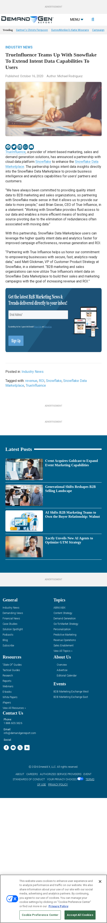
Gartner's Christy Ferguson (32, 40)
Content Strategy (63, 743)
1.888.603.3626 (13, 852)
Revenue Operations (65, 770)
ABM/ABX (59, 737)
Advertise (62, 800)
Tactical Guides (11, 800)
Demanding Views (13, 743)
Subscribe (8, 775)
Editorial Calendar (67, 805)
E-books (7, 821)
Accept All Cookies (80, 915)
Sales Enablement (64, 775)
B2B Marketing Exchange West (71, 821)
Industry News (19, 58)
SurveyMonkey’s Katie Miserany (70, 40)
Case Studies (10, 753)
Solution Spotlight (13, 759)
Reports (7, 810)
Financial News (11, 748)
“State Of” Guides (12, 794)
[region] (53, 899)
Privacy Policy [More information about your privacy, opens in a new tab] (58, 906)
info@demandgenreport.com (20, 862)
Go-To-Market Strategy (66, 753)
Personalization (62, 759)
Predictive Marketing (65, 764)
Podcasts (8, 764)
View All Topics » (63, 780)
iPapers (7, 832)
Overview (62, 794)
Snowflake (43, 172)
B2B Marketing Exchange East (71, 826)
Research (8, 805)
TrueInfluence (15, 163)
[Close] (100, 881)
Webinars (8, 816)
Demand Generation (65, 748)
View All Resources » (14, 837)
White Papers (10, 827)
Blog (5, 770)
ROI (41, 391)
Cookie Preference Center (40, 915)
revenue (31, 391)
